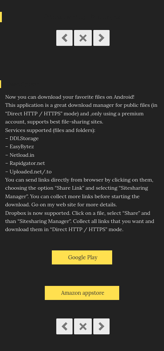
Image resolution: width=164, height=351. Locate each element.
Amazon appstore (82, 293)
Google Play (82, 257)
